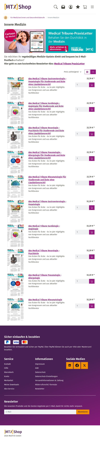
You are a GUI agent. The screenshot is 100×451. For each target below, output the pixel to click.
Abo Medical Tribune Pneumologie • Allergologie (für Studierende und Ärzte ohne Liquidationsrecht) (46, 155)
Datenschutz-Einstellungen (46, 376)
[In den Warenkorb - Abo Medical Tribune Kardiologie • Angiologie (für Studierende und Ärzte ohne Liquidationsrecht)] (92, 109)
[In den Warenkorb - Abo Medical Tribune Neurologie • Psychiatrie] (92, 256)
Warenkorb (9, 372)
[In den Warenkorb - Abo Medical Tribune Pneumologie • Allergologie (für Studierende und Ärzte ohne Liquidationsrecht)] (92, 158)
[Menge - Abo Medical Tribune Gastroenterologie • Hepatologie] (82, 207)
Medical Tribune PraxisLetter (69, 63)
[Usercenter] (70, 7)
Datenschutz (40, 372)
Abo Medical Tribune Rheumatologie (45, 299)
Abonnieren (83, 412)
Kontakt (7, 364)
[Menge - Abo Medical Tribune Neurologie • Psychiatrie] (82, 256)
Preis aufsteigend (71, 72)
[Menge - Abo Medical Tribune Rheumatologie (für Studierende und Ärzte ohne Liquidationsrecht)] (82, 183)
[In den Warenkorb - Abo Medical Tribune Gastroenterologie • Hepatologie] (92, 207)
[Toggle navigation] (92, 7)
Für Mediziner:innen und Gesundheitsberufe (27, 17)
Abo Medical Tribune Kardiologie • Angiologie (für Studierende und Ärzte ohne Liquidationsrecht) (46, 106)
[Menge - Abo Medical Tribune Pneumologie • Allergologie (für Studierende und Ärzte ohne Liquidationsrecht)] (82, 158)
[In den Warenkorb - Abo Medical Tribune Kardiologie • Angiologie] (92, 232)
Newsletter (39, 389)
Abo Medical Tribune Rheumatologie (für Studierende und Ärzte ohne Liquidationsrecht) (47, 180)
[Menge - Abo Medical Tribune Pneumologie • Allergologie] (82, 281)
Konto (6, 376)
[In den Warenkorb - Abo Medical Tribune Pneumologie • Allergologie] (92, 281)
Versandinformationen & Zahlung (49, 380)
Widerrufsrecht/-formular (46, 384)
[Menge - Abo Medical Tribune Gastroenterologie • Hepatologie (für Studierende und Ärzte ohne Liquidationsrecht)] (82, 84)
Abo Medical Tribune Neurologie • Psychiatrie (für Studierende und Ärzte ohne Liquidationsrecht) (46, 130)
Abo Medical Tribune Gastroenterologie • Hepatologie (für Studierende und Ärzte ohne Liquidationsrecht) (47, 81)
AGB (37, 368)
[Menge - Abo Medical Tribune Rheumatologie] (82, 306)
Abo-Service (9, 389)
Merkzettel (8, 380)
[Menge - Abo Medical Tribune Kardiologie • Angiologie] (82, 232)
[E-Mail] (40, 412)
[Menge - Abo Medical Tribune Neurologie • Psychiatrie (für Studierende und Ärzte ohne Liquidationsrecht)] (82, 134)
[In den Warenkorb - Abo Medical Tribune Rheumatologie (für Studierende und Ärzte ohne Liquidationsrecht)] (92, 183)
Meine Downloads (11, 384)
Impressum (40, 364)
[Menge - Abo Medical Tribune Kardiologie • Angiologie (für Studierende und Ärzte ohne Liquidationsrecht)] (82, 109)
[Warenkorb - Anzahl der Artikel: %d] (85, 7)
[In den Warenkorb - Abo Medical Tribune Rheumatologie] (92, 306)
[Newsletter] (63, 7)
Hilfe (6, 368)
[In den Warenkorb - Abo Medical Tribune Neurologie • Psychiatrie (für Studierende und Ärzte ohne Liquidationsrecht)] (92, 134)
